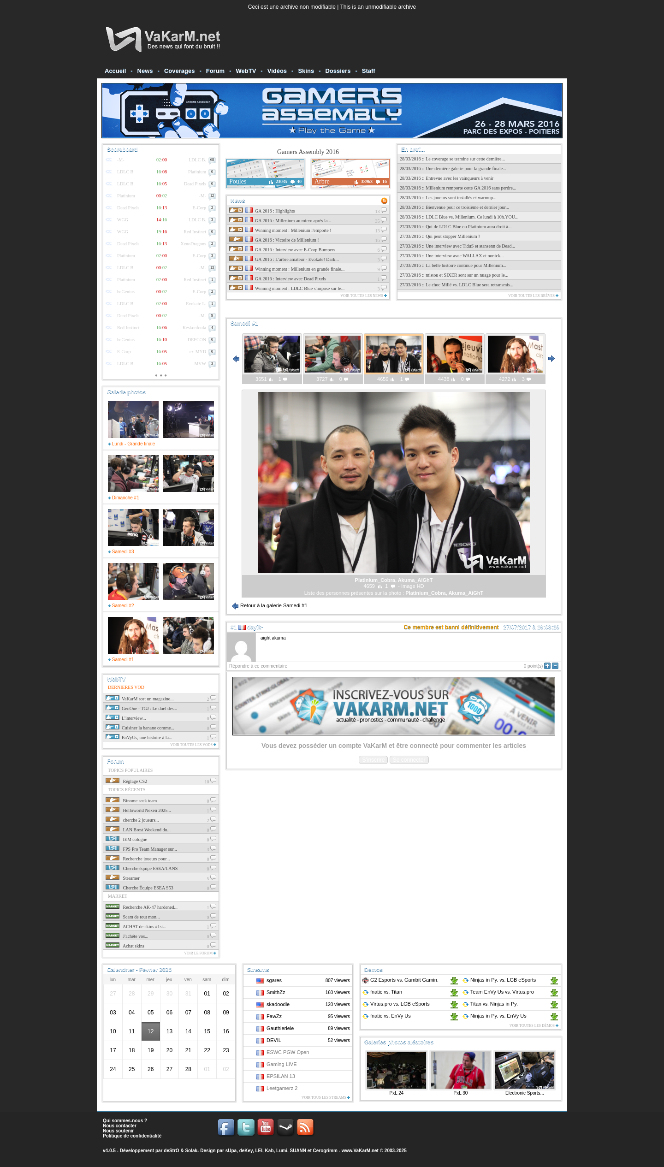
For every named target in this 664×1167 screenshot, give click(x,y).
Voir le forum (200, 953)
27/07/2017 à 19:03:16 (531, 627)
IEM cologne (126, 839)
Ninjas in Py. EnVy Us (494, 1016)
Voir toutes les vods (193, 745)
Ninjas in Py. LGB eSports (499, 980)
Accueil (115, 70)
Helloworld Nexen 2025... (138, 810)
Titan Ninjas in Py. (490, 1004)
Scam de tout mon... (133, 916)
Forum (215, 70)
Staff (368, 70)
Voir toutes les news (363, 296)
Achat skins (125, 945)
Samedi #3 (121, 551)
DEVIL (274, 1040)
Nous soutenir (118, 1130)
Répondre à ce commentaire (258, 666)
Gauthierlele (280, 1028)
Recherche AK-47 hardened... (142, 907)
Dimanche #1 (123, 497)
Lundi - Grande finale (131, 443)
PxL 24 (397, 1093)
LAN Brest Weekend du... (138, 829)
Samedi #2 (121, 605)
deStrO (171, 1150)
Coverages (179, 70)
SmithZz (276, 992)
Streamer (123, 878)
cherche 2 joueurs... (132, 820)
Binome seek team (131, 800)
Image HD (412, 586)
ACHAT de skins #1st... (136, 926)
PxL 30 (461, 1093)
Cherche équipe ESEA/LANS (142, 868)
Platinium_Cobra (425, 593)
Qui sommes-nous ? (125, 1120)
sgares (274, 980)
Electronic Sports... (524, 1093)
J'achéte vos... (127, 936)
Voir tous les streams (326, 1098)
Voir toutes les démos (534, 1026)
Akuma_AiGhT (465, 593)
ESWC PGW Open (288, 1052)
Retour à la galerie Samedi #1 (269, 605)
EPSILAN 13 (281, 1076)
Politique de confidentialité (132, 1135)
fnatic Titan (382, 992)
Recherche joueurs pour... (138, 858)
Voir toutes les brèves (533, 296)
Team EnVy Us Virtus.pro (498, 992)
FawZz (274, 1016)
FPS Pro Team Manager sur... (141, 849)
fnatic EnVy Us (386, 1016)
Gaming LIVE (281, 1064)
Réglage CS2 (126, 781)
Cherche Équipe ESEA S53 (139, 887)
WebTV (246, 70)
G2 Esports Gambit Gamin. (400, 980)
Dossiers (337, 70)
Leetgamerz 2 (282, 1088)
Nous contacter (119, 1125)
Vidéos (277, 70)
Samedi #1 (121, 659)
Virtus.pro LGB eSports (396, 1004)
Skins (306, 70)
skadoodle (278, 1004)
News (145, 70)
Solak (191, 1150)
